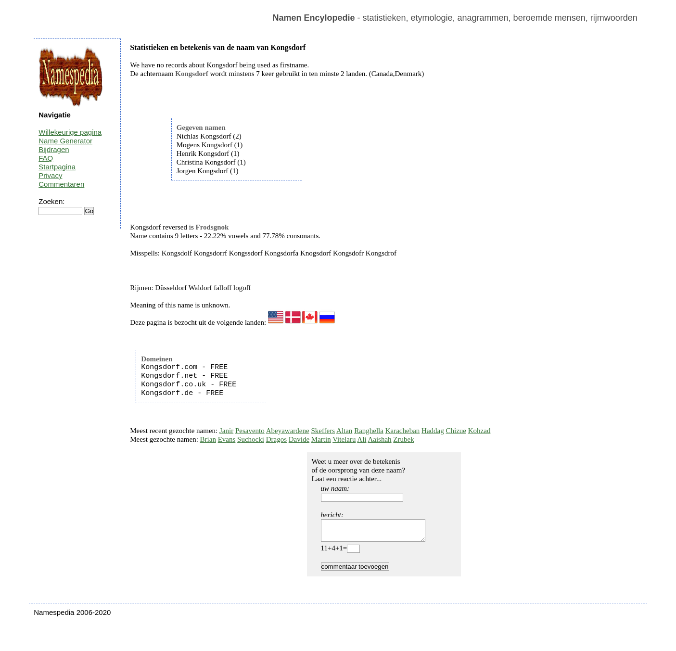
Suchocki (250, 439)
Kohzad (479, 430)
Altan (344, 430)
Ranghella (368, 430)
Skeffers (323, 430)
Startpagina (57, 167)
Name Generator (65, 141)
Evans (227, 439)
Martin (321, 439)
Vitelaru (344, 439)
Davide (299, 439)
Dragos (276, 439)
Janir (226, 430)
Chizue (456, 430)
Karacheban (402, 430)
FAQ (45, 158)
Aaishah (379, 439)
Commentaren (61, 184)
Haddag (432, 430)
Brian (208, 439)
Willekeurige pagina (70, 132)
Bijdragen (53, 149)
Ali (361, 439)
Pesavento (250, 430)
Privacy (50, 175)
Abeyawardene (287, 430)
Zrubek (403, 439)
